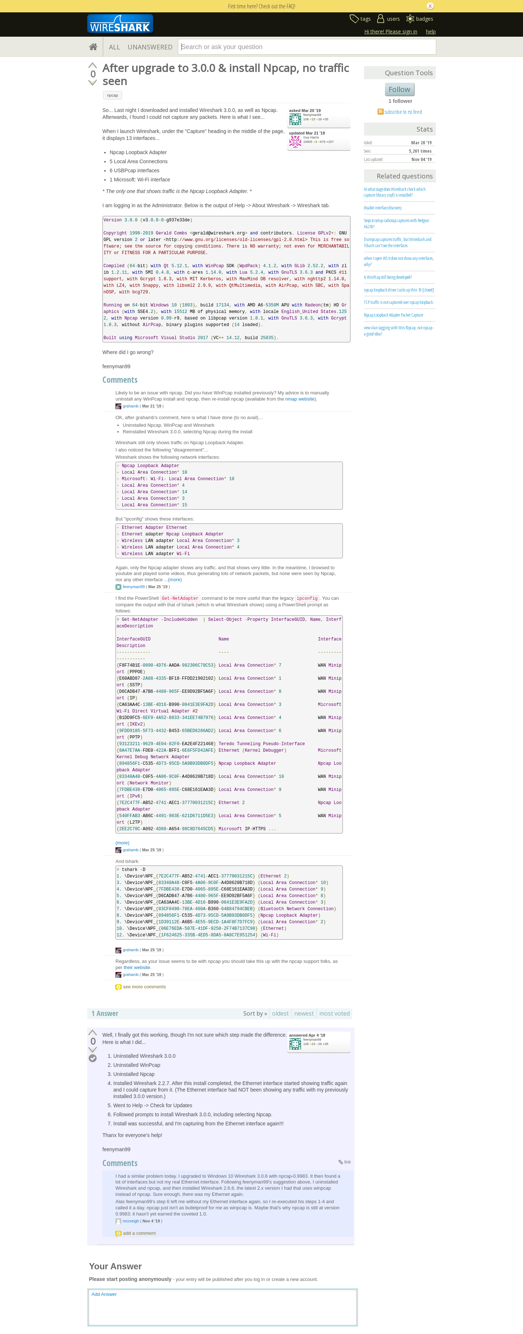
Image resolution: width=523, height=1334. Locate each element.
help (431, 31)
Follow (399, 89)
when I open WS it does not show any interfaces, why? (399, 261)
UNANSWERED (150, 47)
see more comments (144, 986)
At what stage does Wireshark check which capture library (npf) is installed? (395, 192)
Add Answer (104, 1294)
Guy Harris (311, 137)
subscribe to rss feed (403, 111)
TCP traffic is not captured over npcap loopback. (399, 302)
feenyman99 (312, 115)
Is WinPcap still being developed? (388, 277)
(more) (175, 579)
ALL (114, 47)
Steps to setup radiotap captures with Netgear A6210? (396, 223)
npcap (112, 95)
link (347, 1162)
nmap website (300, 399)
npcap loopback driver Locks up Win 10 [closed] (399, 289)
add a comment (139, 1233)
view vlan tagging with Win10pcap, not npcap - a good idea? (399, 330)
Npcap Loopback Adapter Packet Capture (393, 315)
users (393, 18)
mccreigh (131, 1221)
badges (424, 18)
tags (366, 18)
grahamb (130, 406)
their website (136, 967)
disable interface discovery (383, 207)
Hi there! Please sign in (390, 31)
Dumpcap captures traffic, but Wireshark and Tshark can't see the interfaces (397, 242)
